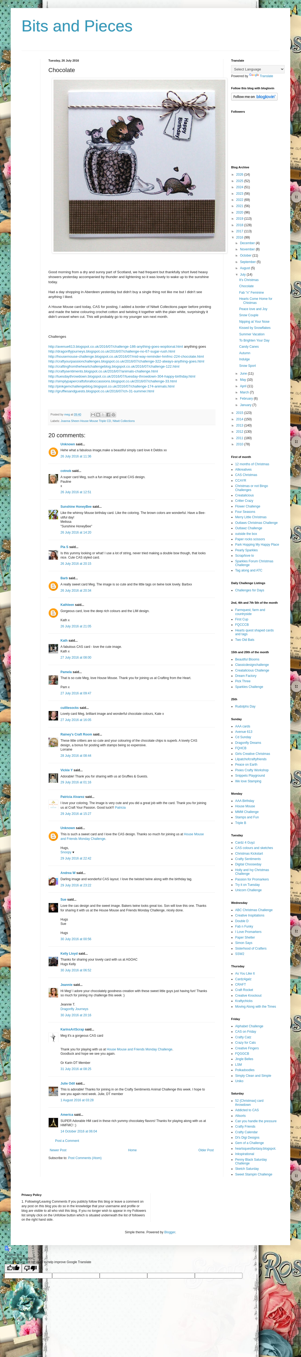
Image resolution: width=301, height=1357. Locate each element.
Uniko (239, 1081)
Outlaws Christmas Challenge (256, 523)
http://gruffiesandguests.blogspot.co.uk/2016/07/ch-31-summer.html (101, 391)
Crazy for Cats (245, 1043)
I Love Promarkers (248, 932)
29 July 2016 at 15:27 (75, 814)
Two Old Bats (244, 640)
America (66, 1115)
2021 (240, 206)
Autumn (244, 353)
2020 (240, 212)
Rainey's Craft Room (76, 734)
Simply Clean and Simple (253, 1076)
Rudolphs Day (245, 706)
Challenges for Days (249, 590)
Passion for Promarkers (252, 879)
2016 (240, 237)
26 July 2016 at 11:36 (75, 456)
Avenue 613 (243, 732)
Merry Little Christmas (251, 517)
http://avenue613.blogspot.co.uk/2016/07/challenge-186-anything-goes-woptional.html (115, 346)
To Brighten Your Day (254, 340)
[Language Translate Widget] (258, 69)
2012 (240, 432)
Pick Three (242, 681)
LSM (238, 1065)
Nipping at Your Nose (254, 322)
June (244, 373)
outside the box (246, 534)
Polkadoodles (245, 1070)
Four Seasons (245, 512)
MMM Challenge (247, 812)
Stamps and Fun (247, 817)
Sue (63, 899)
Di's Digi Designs (247, 1137)
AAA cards (242, 726)
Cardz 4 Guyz (245, 842)
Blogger (169, 1232)
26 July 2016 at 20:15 (75, 564)
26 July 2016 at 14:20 (75, 532)
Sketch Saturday (247, 1169)
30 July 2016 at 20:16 (75, 1015)
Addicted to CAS (247, 1110)
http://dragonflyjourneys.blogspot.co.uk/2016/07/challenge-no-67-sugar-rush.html (111, 351)
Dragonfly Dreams (248, 743)
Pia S (64, 547)
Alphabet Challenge (249, 1026)
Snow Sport (247, 366)
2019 (240, 219)
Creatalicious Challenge (252, 670)
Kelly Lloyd (69, 953)
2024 (240, 187)
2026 (240, 174)
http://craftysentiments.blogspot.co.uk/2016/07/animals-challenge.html (103, 371)
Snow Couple (248, 315)
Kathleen (67, 605)
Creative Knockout (248, 995)
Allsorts (240, 1116)
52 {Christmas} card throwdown (249, 1102)
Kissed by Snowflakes (255, 328)
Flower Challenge (247, 506)
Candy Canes (249, 347)
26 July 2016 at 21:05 (75, 626)
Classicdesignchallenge (252, 665)
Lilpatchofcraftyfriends (251, 759)
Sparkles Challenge (249, 687)
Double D (242, 921)
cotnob (65, 471)
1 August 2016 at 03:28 (77, 1100)
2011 (240, 438)
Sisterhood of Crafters (251, 948)
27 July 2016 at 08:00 (75, 657)
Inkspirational (244, 1154)
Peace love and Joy (253, 309)
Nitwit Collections (124, 420)
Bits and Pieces (77, 26)
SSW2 (239, 954)
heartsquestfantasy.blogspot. (255, 1148)
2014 (240, 419)
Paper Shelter (245, 937)
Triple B (240, 823)
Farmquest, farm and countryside (250, 612)
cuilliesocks (69, 708)
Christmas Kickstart (249, 853)
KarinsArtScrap (72, 1029)
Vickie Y (66, 770)
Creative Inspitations (249, 915)
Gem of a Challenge (249, 1143)
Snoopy (65, 852)
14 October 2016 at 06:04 (78, 1131)
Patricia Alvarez (72, 797)
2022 (240, 200)
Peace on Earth (246, 764)
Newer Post (58, 1150)
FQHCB (240, 748)
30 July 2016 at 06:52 (75, 970)
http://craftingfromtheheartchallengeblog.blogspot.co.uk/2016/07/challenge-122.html (114, 366)
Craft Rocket (244, 990)
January (246, 405)
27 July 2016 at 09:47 (75, 693)
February (247, 398)
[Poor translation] (30, 1268)
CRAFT (240, 984)
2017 (240, 231)
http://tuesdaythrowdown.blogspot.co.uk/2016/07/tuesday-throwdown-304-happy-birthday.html (121, 376)
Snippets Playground (250, 775)
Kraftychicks (244, 1001)
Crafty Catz (243, 1037)
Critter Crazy (244, 501)
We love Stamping (248, 781)
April (243, 386)
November (248, 249)
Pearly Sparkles (246, 550)
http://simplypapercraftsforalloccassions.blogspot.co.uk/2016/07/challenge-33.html (112, 381)
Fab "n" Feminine (251, 292)
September (248, 262)
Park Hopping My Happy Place (257, 544)
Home (132, 1150)
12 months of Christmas (252, 464)
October (246, 255)
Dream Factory (245, 676)
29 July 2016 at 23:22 (75, 885)
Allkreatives (243, 469)
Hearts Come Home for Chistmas (255, 300)
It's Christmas (249, 280)
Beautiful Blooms (247, 659)
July (243, 274)
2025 (240, 181)
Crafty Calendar (246, 1132)
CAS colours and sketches (254, 848)
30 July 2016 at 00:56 (75, 939)
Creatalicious (244, 495)
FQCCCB (242, 625)
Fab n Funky (244, 926)
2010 (240, 444)
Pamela (66, 672)
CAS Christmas (246, 475)
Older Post (206, 1150)
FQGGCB (242, 1054)
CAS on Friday (245, 1031)
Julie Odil (67, 1083)
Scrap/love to (244, 555)
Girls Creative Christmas (252, 754)
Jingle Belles (244, 1059)
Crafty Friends (245, 1126)
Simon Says (243, 943)
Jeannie (66, 985)
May (243, 380)
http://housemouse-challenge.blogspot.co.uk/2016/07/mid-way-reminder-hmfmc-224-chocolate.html (126, 356)
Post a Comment (67, 1141)
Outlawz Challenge (248, 528)
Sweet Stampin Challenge (253, 1174)
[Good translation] (13, 1268)
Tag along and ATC (248, 570)
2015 (240, 413)
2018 (240, 225)
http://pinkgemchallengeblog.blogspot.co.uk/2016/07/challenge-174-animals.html (111, 386)
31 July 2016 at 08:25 (75, 1069)
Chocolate (246, 286)
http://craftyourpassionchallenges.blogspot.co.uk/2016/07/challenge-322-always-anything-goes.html (126, 361)
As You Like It (245, 973)
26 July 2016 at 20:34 (75, 590)
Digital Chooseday (248, 864)
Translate (261, 76)
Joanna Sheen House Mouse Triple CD (86, 420)
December (248, 243)
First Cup (241, 619)
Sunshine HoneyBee (76, 507)
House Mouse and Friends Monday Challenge (139, 1049)
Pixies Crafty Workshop (251, 770)
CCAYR (240, 480)
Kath (64, 640)
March (245, 392)
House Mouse (245, 806)
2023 (240, 194)
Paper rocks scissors (250, 539)
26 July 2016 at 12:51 (75, 492)
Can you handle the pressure (256, 1121)
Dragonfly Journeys (74, 1009)
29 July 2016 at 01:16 (75, 782)
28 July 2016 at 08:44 (75, 756)
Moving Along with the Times (255, 1006)
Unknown (67, 444)
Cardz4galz (243, 979)
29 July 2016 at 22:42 (75, 858)
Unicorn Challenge (248, 890)
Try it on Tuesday (247, 885)
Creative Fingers (247, 1048)
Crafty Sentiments (248, 859)
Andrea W (68, 873)
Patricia (120, 807)
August (245, 268)
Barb (64, 578)
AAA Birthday (244, 801)
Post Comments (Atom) (85, 1158)
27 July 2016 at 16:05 (75, 720)
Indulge (244, 359)
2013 (240, 425)
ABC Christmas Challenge (254, 910)
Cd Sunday (243, 737)
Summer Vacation (251, 334)
